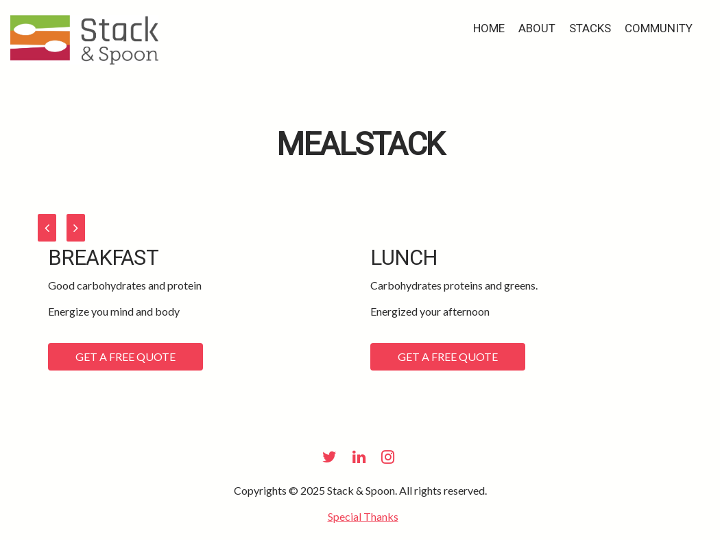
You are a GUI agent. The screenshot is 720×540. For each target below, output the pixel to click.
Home (489, 28)
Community (659, 28)
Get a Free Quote (125, 356)
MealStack (360, 145)
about (536, 28)
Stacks (590, 28)
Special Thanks (363, 516)
